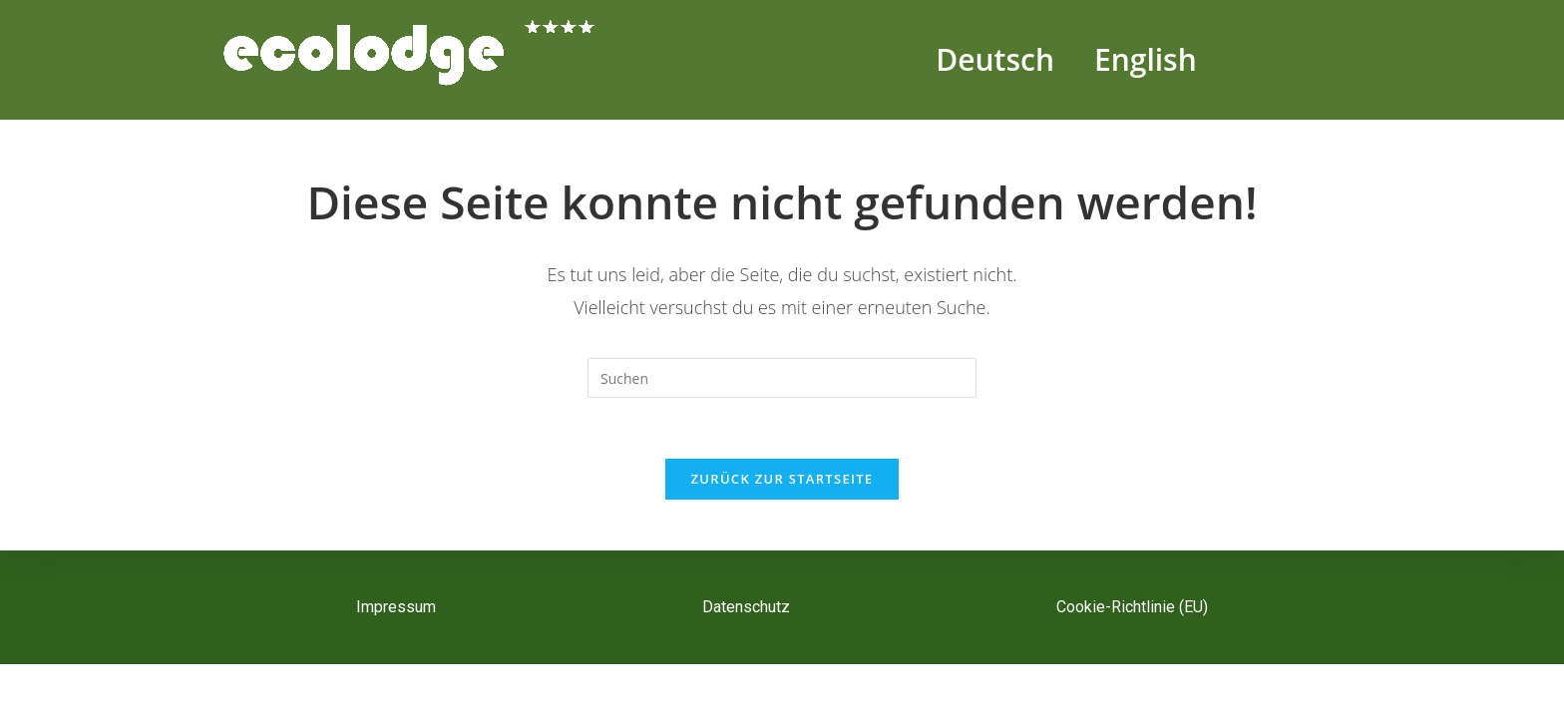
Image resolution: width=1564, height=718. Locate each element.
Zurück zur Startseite (782, 479)
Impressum (396, 606)
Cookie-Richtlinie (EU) (1132, 606)
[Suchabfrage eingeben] (782, 378)
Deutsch (995, 59)
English (1145, 59)
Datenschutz (746, 606)
